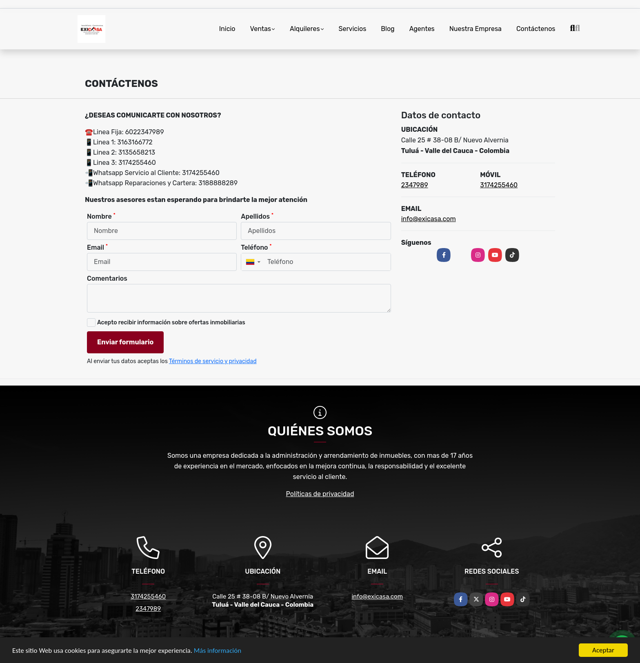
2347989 (414, 185)
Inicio (227, 29)
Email (97, 247)
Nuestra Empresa (475, 29)
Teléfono (256, 247)
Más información (217, 651)
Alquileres (305, 29)
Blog (387, 29)
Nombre (101, 216)
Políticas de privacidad (320, 494)
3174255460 (499, 185)
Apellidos (257, 216)
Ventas (260, 29)
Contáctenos (536, 29)
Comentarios (107, 278)
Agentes (422, 29)
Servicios (353, 29)
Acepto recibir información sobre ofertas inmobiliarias (171, 322)
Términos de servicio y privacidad (213, 361)
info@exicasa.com (428, 219)
